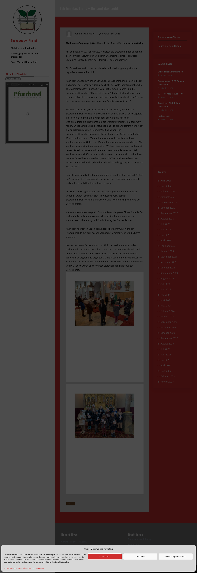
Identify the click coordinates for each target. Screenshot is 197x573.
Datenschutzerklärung (26, 568)
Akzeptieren (104, 556)
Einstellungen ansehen (175, 556)
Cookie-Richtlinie (10, 568)
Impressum (40, 568)
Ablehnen (140, 556)
